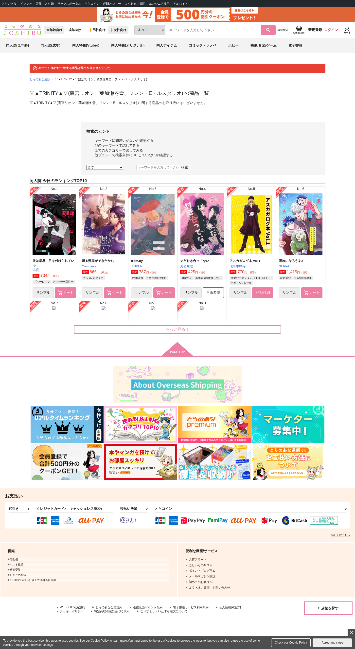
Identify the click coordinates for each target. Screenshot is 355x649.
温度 (36, 270)
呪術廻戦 (137, 277)
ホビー (233, 45)
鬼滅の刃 (186, 277)
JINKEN (136, 266)
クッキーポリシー (72, 611)
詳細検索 (283, 29)
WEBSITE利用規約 (72, 607)
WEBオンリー (112, 3)
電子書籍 (295, 45)
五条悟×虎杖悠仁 (156, 277)
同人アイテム (166, 45)
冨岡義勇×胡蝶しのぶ (208, 277)
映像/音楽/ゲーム (263, 45)
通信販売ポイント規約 (147, 607)
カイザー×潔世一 (63, 281)
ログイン (331, 30)
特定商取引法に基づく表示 (112, 611)
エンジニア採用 (159, 3)
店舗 (38, 3)
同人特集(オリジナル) (127, 45)
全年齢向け (54, 30)
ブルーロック (42, 281)
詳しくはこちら (340, 534)
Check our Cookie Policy (291, 642)
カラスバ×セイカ (93, 277)
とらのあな (9, 3)
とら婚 (49, 3)
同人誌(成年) (50, 45)
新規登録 (315, 30)
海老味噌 (186, 266)
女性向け (118, 30)
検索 (184, 167)
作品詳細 (262, 292)
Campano (89, 266)
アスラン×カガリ (241, 283)
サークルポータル (69, 3)
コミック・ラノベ (202, 45)
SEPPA (284, 266)
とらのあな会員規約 (109, 607)
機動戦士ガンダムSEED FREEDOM (252, 277)
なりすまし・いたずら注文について (164, 611)
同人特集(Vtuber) (85, 45)
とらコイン (92, 3)
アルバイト (180, 3)
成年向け (74, 30)
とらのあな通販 (40, 79)
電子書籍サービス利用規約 (191, 607)
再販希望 (213, 292)
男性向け (97, 30)
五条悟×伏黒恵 (303, 277)
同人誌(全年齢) (17, 45)
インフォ (26, 3)
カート (65, 292)
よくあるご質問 (134, 3)
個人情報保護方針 (231, 607)
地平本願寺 (238, 266)
